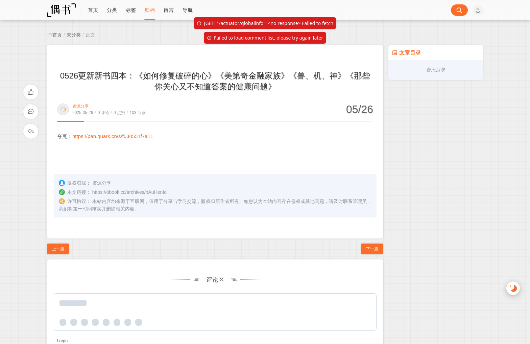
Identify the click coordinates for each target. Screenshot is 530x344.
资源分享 (80, 106)
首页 (57, 35)
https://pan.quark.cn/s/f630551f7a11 (112, 136)
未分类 (74, 35)
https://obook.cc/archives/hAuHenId (129, 192)
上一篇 (58, 249)
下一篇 (372, 249)
